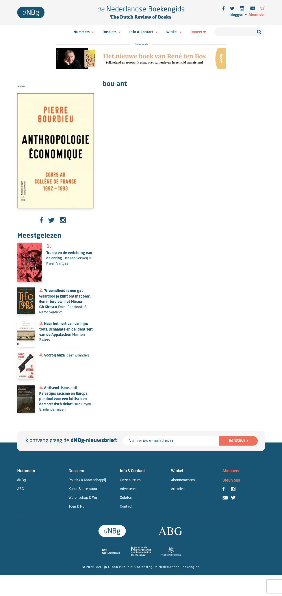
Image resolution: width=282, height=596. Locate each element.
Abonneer (257, 15)
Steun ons (231, 480)
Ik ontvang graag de (71, 440)
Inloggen (235, 15)
